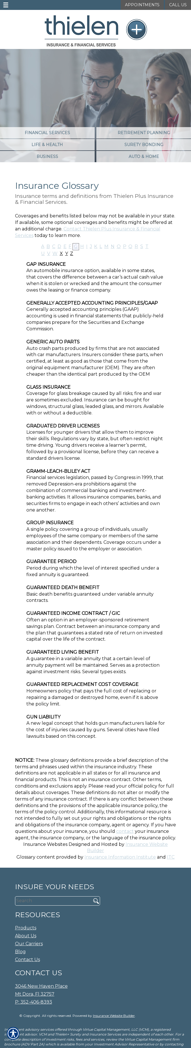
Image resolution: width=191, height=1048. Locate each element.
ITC (171, 857)
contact (125, 831)
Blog (20, 951)
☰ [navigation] (6, 5)
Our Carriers (29, 943)
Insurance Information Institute (120, 857)
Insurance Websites (45, 844)
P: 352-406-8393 (33, 1002)
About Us (25, 935)
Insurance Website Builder (114, 1015)
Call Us (178, 4)
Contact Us (27, 959)
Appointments (142, 4)
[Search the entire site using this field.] (51, 901)
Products (25, 928)
